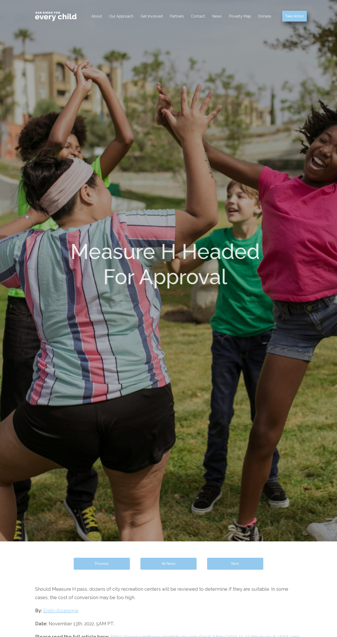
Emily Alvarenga (60, 610)
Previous (102, 563)
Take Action (294, 16)
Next (235, 563)
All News (169, 563)
